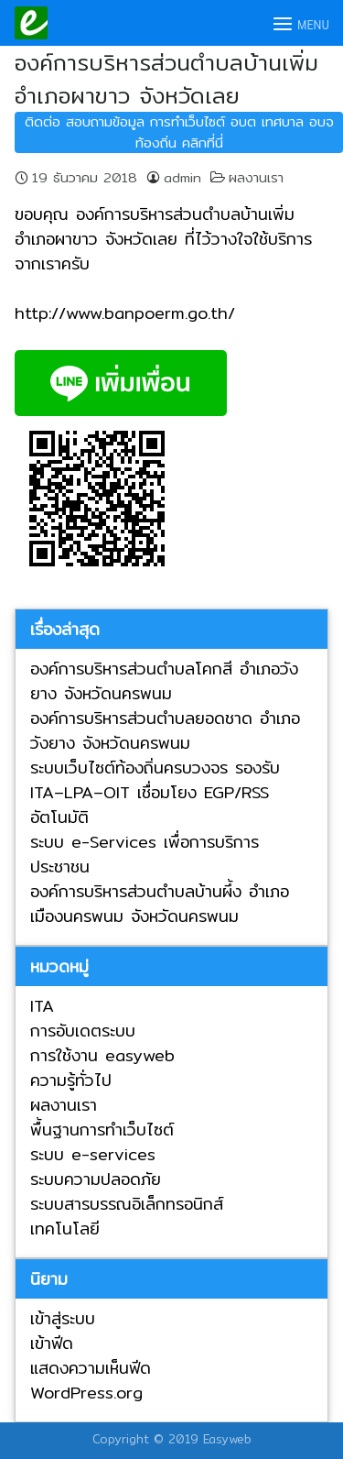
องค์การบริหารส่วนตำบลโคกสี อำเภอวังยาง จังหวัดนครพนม (164, 681)
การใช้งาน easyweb (102, 1055)
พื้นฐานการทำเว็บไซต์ (102, 1129)
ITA (42, 1006)
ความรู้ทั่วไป (71, 1080)
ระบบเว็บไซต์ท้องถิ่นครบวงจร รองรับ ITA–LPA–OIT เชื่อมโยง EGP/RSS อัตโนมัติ (155, 792)
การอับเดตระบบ (82, 1030)
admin (182, 177)
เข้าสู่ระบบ (62, 1318)
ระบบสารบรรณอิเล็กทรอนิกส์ (126, 1203)
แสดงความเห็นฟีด (90, 1368)
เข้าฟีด (51, 1343)
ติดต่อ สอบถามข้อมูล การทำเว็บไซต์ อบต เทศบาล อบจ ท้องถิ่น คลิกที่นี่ (179, 132)
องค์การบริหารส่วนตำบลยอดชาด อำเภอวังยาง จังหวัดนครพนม (165, 730)
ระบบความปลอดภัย (95, 1179)
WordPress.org (86, 1392)
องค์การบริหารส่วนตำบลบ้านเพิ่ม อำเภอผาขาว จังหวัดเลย (166, 79)
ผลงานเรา (256, 177)
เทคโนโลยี (65, 1228)
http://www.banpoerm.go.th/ (125, 313)
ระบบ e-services (92, 1154)
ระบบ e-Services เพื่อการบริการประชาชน (144, 854)
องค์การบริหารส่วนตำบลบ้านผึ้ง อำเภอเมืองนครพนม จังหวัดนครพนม (159, 903)
